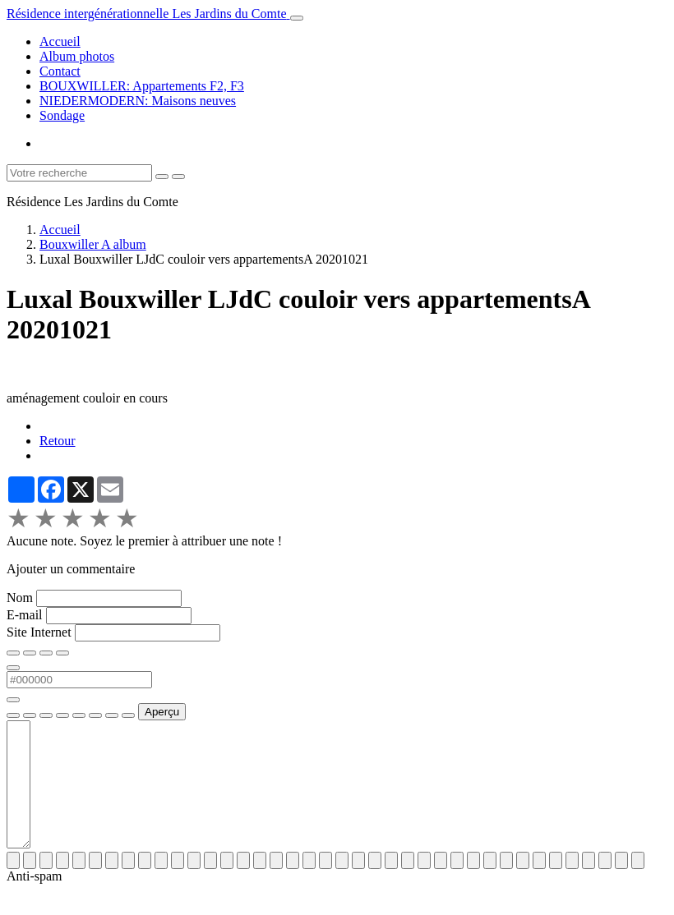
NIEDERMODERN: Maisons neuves (137, 101)
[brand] (148, 14)
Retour (57, 441)
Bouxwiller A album (92, 244)
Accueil (60, 41)
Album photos (76, 56)
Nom (20, 598)
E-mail (25, 615)
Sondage (62, 115)
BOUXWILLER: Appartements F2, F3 (141, 86)
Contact (60, 71)
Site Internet (39, 632)
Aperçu (162, 712)
